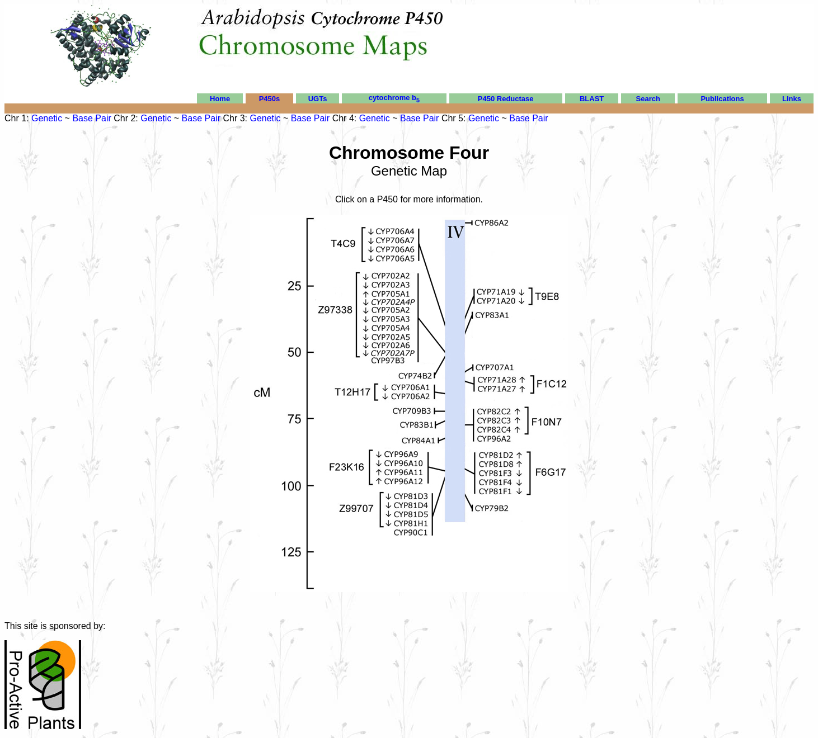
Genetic (46, 118)
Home (220, 98)
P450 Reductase (506, 98)
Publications (722, 98)
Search (648, 98)
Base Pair (91, 118)
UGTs (317, 98)
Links (791, 98)
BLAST (592, 98)
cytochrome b (394, 97)
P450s (269, 98)
